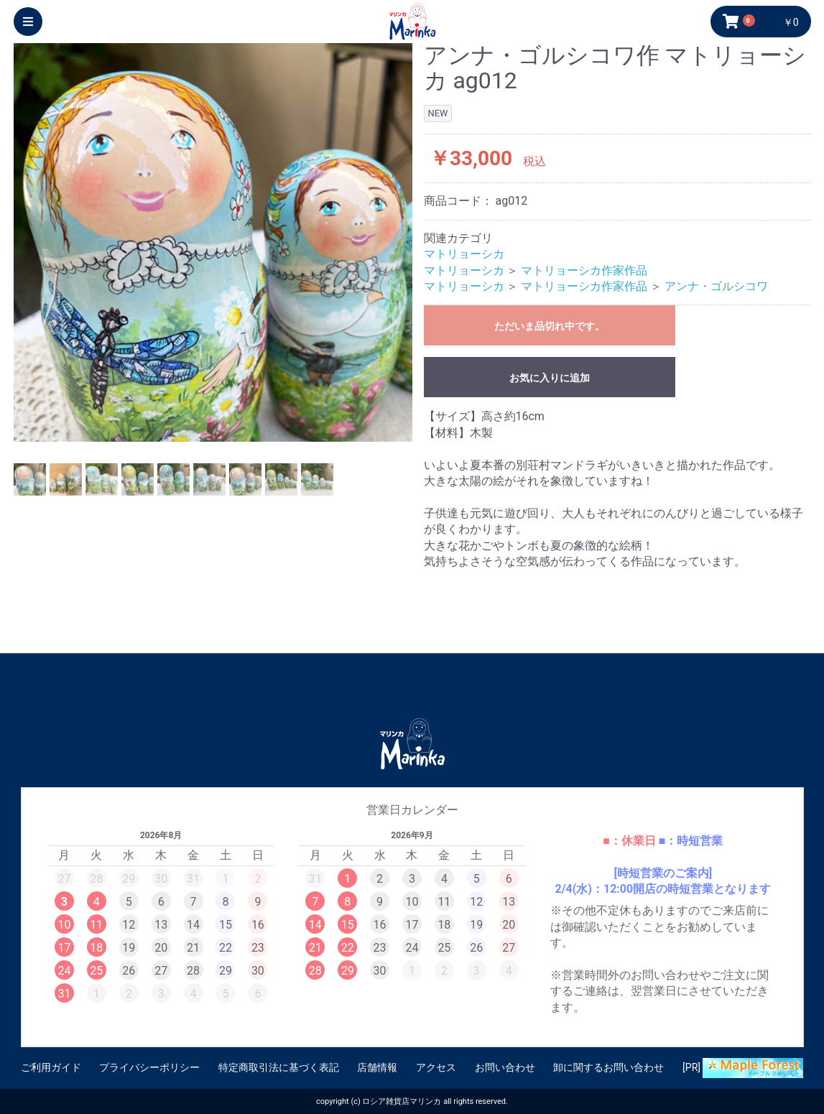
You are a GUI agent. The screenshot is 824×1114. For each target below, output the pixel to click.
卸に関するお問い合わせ (608, 1067)
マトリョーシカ (464, 254)
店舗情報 (377, 1067)
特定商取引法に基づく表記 (278, 1067)
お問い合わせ (505, 1067)
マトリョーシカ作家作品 (584, 270)
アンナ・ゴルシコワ (716, 286)
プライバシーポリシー (149, 1067)
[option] (213, 242)
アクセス (436, 1067)
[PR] (742, 1068)
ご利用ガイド (51, 1067)
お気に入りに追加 (549, 378)
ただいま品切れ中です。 (549, 326)
